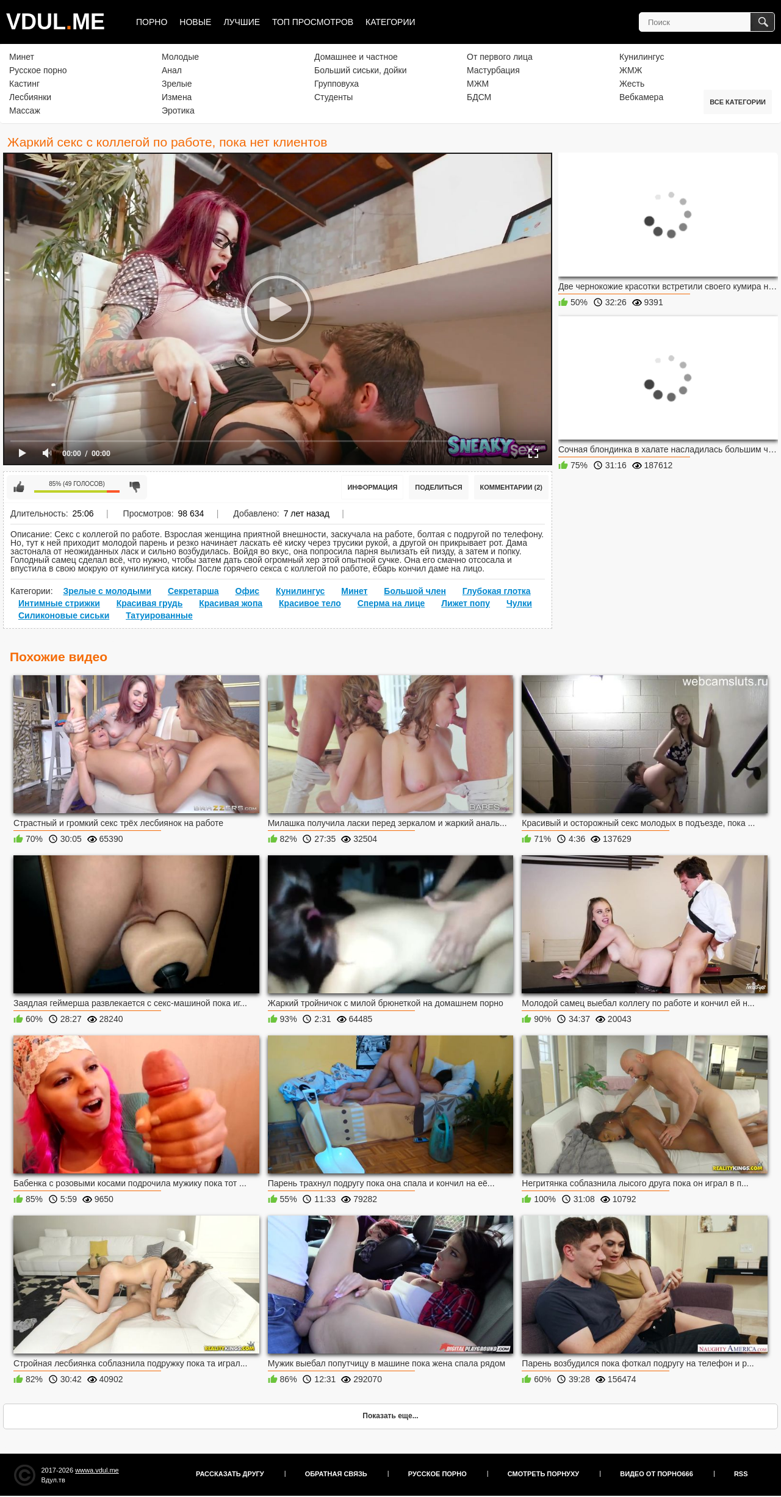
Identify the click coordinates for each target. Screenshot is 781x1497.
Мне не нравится (135, 487)
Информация (372, 487)
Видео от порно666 (656, 1473)
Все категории (738, 102)
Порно (151, 22)
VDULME (55, 21)
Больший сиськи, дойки (360, 70)
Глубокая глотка (496, 591)
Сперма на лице (391, 603)
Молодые (180, 57)
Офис (248, 591)
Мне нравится (19, 487)
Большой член (415, 591)
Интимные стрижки (59, 603)
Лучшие (241, 22)
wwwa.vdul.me (97, 1470)
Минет (21, 57)
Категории (390, 22)
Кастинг (24, 84)
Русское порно (38, 70)
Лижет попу (465, 603)
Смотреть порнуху (543, 1473)
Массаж (24, 110)
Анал (172, 70)
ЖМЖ (630, 70)
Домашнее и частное (356, 57)
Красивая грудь (150, 603)
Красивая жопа (230, 603)
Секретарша (193, 591)
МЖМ (478, 84)
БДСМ (479, 97)
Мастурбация (493, 70)
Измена (177, 97)
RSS (741, 1473)
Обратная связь (336, 1473)
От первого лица (500, 57)
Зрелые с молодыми (107, 591)
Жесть (631, 84)
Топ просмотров (312, 22)
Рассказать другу (230, 1473)
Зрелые (177, 84)
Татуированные (159, 615)
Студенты (333, 97)
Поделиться (438, 487)
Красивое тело (310, 603)
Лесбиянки (30, 97)
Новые (195, 22)
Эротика (178, 110)
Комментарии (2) (511, 487)
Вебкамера (641, 97)
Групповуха (336, 84)
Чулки (519, 603)
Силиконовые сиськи (63, 615)
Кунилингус (641, 57)
